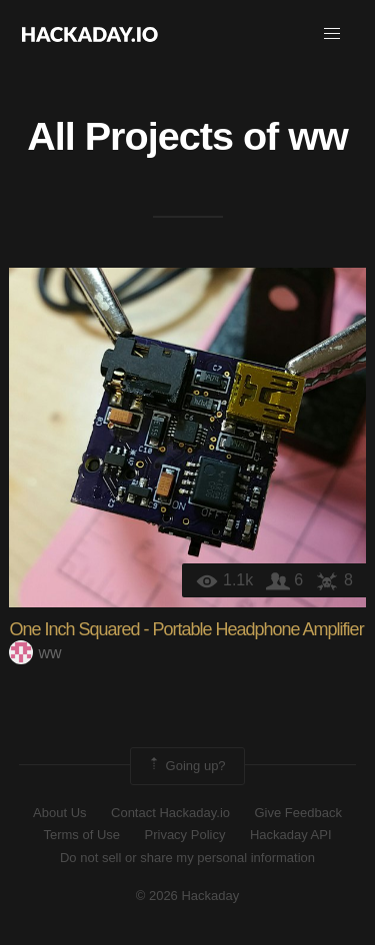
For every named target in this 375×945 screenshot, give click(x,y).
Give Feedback (297, 812)
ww (318, 136)
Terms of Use (81, 834)
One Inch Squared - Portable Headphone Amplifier (186, 629)
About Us (59, 812)
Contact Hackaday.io (170, 812)
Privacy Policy (185, 834)
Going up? (186, 766)
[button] (332, 34)
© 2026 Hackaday (188, 895)
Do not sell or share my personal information (187, 857)
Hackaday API (291, 834)
